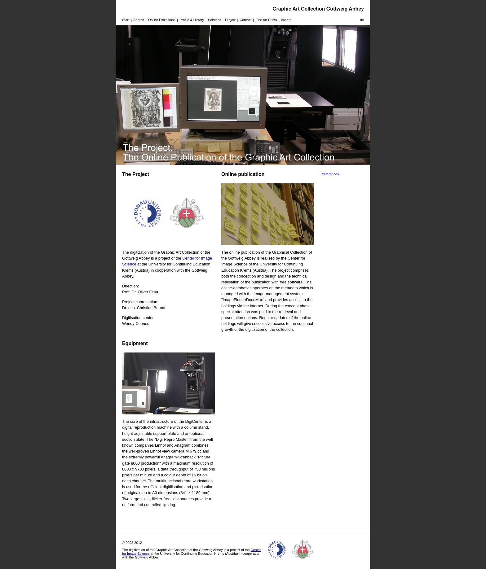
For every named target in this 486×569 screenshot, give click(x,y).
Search (138, 20)
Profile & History (191, 20)
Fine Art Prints (266, 20)
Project (230, 20)
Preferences (329, 174)
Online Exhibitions (161, 20)
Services (214, 20)
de (362, 20)
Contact (245, 20)
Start (125, 20)
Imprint (286, 20)
